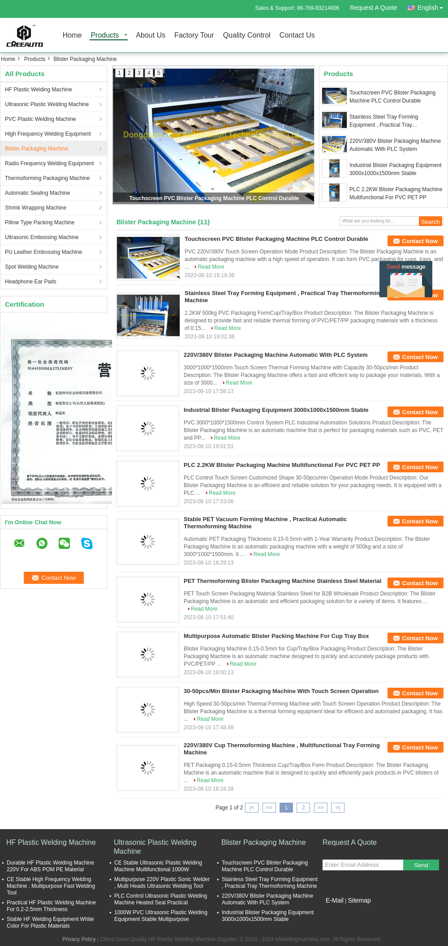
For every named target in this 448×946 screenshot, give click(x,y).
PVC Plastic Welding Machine (40, 119)
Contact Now (420, 241)
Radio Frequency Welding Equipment (49, 163)
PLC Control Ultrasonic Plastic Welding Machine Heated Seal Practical (160, 899)
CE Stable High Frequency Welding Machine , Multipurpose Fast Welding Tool (51, 886)
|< (252, 808)
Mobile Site (338, 911)
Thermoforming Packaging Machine (47, 178)
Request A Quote (373, 7)
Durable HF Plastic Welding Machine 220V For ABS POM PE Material (50, 866)
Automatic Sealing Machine (37, 193)
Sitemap (359, 900)
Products (104, 35)
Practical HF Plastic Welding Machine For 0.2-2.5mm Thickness (51, 905)
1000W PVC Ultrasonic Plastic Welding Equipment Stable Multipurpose (160, 915)
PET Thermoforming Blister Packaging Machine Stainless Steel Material (282, 581)
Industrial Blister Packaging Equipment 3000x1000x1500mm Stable (395, 169)
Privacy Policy (79, 939)
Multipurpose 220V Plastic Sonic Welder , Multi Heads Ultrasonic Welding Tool (162, 882)
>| (338, 808)
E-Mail (335, 900)
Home (72, 35)
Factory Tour (194, 35)
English (433, 6)
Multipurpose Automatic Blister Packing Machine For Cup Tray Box (276, 636)
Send (421, 865)
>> (321, 808)
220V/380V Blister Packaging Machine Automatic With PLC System (395, 145)
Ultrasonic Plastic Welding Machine (47, 104)
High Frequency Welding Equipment (48, 134)
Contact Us (297, 35)
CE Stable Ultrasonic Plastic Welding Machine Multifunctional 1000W (158, 866)
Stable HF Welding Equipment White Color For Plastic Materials (50, 922)
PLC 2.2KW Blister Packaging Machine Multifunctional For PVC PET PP (395, 193)
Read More (211, 267)
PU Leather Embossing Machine (43, 252)
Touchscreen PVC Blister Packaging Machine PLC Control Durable (214, 198)
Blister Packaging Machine (36, 149)
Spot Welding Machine (32, 267)
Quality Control (247, 35)
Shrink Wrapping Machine (35, 208)
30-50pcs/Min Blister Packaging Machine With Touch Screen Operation (281, 691)
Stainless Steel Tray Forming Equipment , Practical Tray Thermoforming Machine (383, 121)
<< (269, 808)
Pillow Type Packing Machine (39, 222)
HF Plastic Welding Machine (38, 89)
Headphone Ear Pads (30, 281)
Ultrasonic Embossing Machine (42, 237)
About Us (150, 35)
